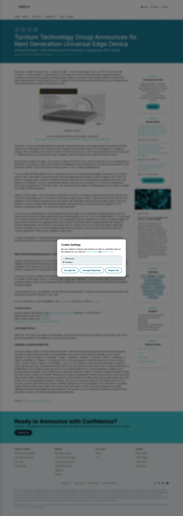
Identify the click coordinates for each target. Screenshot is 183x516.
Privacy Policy (92, 252)
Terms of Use (107, 252)
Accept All (69, 270)
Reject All (113, 270)
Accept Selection (92, 270)
